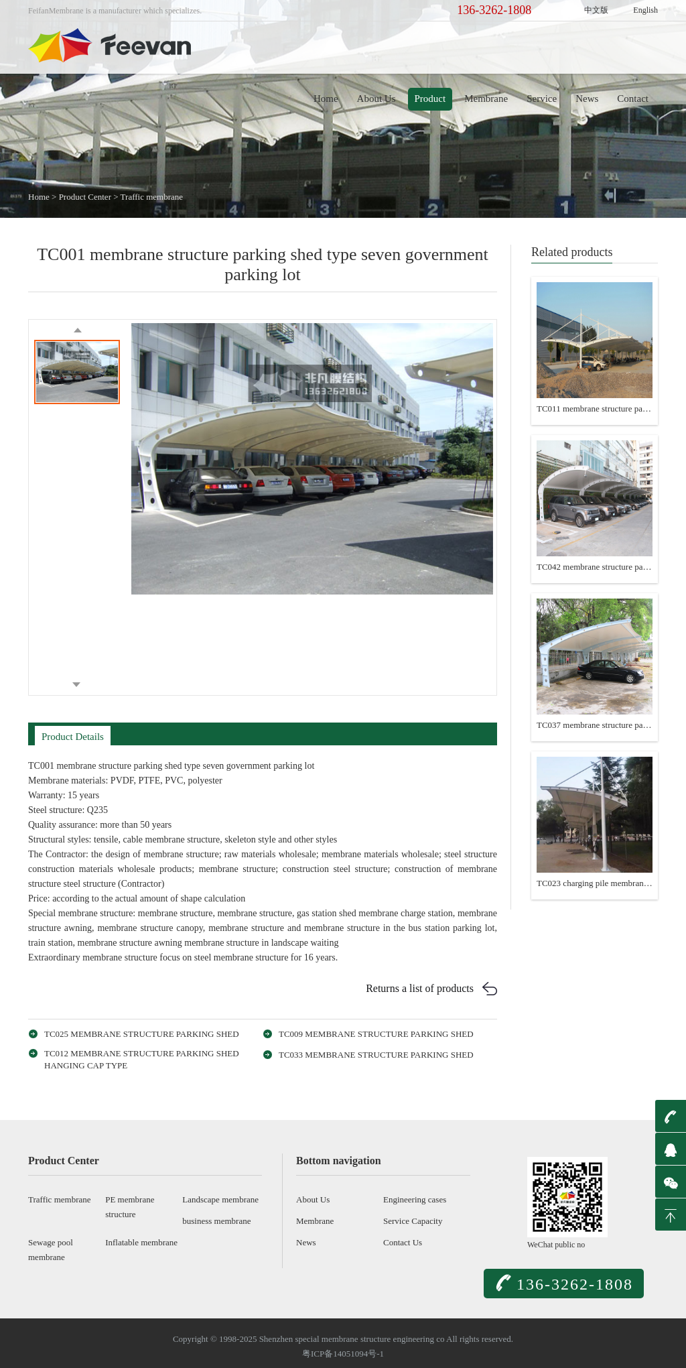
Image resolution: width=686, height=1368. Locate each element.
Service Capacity (412, 1221)
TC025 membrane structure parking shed (141, 1034)
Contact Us (402, 1242)
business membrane (216, 1221)
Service (542, 98)
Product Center (85, 197)
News (586, 98)
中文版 (596, 10)
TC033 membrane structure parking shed (376, 1055)
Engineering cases (414, 1199)
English (645, 10)
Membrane (486, 98)
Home (326, 98)
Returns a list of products (420, 988)
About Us (376, 98)
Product (430, 98)
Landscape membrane (220, 1199)
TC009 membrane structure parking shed (376, 1034)
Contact (632, 98)
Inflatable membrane (141, 1242)
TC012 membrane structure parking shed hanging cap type (141, 1059)
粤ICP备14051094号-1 (343, 1354)
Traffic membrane (152, 197)
